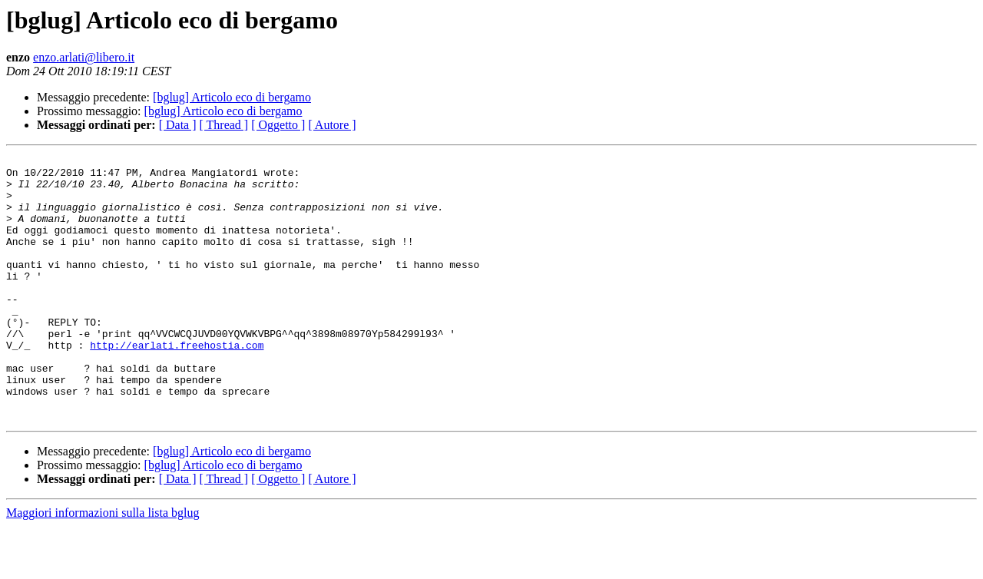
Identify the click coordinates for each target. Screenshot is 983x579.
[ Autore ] (332, 124)
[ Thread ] (224, 124)
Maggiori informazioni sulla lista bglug (103, 565)
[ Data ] (178, 124)
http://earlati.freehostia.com (176, 384)
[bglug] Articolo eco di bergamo (232, 97)
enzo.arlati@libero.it (83, 57)
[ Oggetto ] (278, 124)
